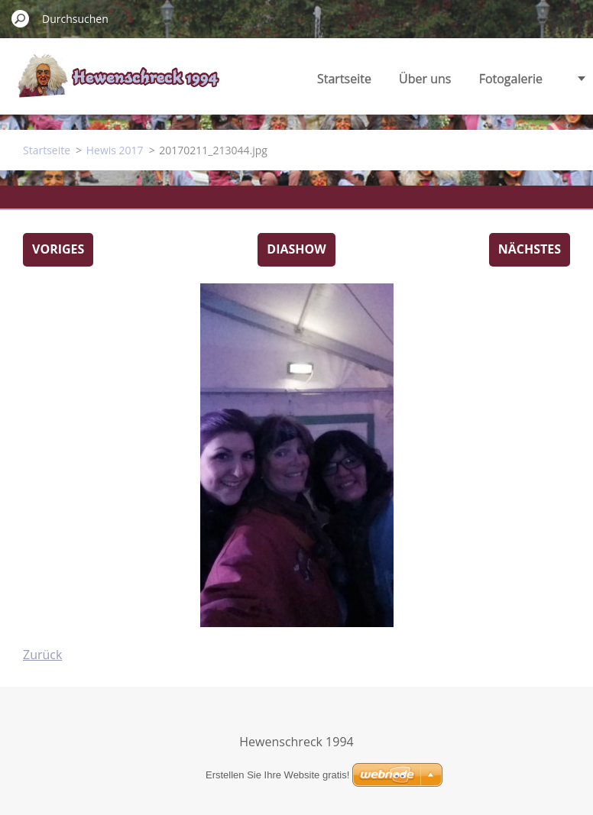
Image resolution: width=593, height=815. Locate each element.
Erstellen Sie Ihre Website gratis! (277, 775)
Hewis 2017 (115, 150)
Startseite (344, 78)
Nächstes (529, 249)
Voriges (58, 249)
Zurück (42, 654)
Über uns (425, 78)
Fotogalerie (511, 78)
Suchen (20, 18)
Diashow (296, 249)
